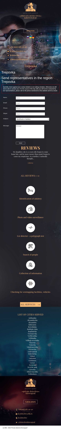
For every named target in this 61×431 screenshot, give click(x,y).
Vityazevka (32, 349)
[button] (7, 162)
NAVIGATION (31, 31)
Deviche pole (32, 367)
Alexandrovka (32, 320)
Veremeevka (32, 334)
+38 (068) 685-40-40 (17, 47)
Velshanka (32, 338)
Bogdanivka (32, 331)
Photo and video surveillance (30, 212)
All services (30, 304)
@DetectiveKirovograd (17, 59)
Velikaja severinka (32, 340)
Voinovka (32, 345)
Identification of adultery (30, 193)
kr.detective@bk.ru (16, 51)
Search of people (30, 249)
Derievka (32, 365)
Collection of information (30, 268)
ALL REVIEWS (30, 175)
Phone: (5, 108)
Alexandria (32, 322)
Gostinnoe (32, 360)
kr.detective (13, 55)
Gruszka (32, 369)
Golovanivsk (32, 351)
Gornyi (32, 363)
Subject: (5, 118)
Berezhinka (32, 327)
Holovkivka (32, 354)
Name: (5, 97)
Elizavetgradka (32, 372)
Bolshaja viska (32, 329)
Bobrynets (32, 325)
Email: (5, 102)
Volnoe (32, 356)
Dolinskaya (32, 374)
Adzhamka (32, 318)
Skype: (5, 113)
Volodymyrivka (32, 347)
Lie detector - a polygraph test (30, 230)
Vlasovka (32, 343)
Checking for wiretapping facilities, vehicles (30, 286)
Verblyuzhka (32, 336)
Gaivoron (32, 358)
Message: (6, 125)
